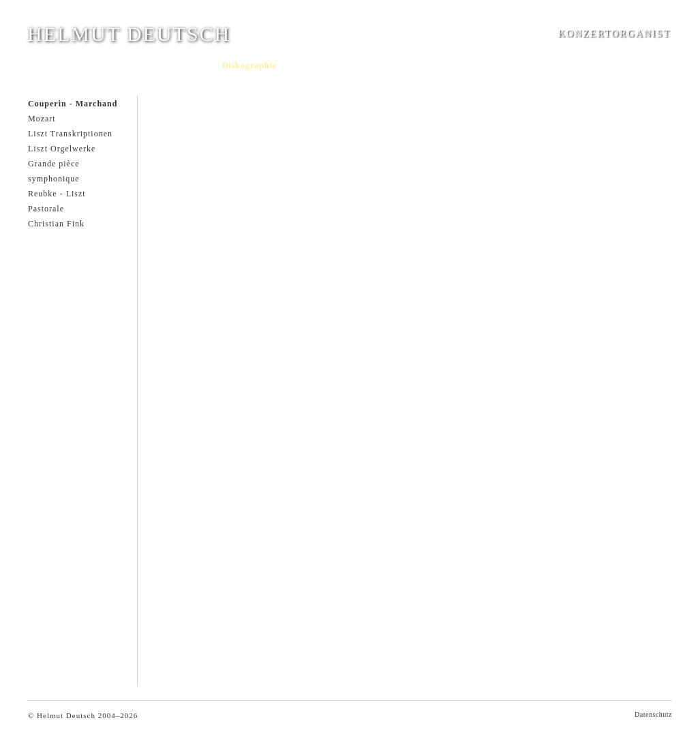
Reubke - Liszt (57, 193)
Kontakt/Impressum (458, 65)
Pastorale (46, 208)
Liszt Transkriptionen (70, 133)
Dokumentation (183, 65)
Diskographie (249, 65)
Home (39, 65)
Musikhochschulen (373, 65)
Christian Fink (56, 223)
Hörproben (307, 65)
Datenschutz (653, 714)
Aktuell (128, 65)
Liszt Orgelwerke (61, 148)
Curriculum (82, 65)
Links (517, 65)
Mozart (42, 118)
